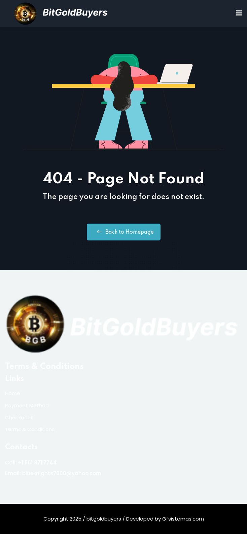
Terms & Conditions (44, 367)
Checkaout (19, 417)
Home (12, 393)
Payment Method (27, 405)
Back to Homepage (124, 232)
